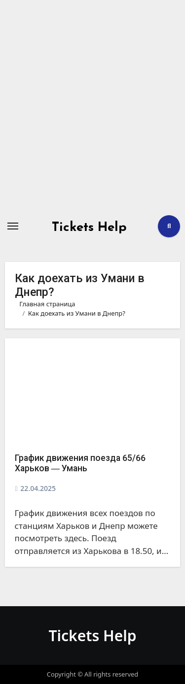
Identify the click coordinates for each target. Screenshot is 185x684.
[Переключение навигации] (13, 226)
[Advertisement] (92, 107)
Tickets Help (89, 227)
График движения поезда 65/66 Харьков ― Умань (80, 463)
